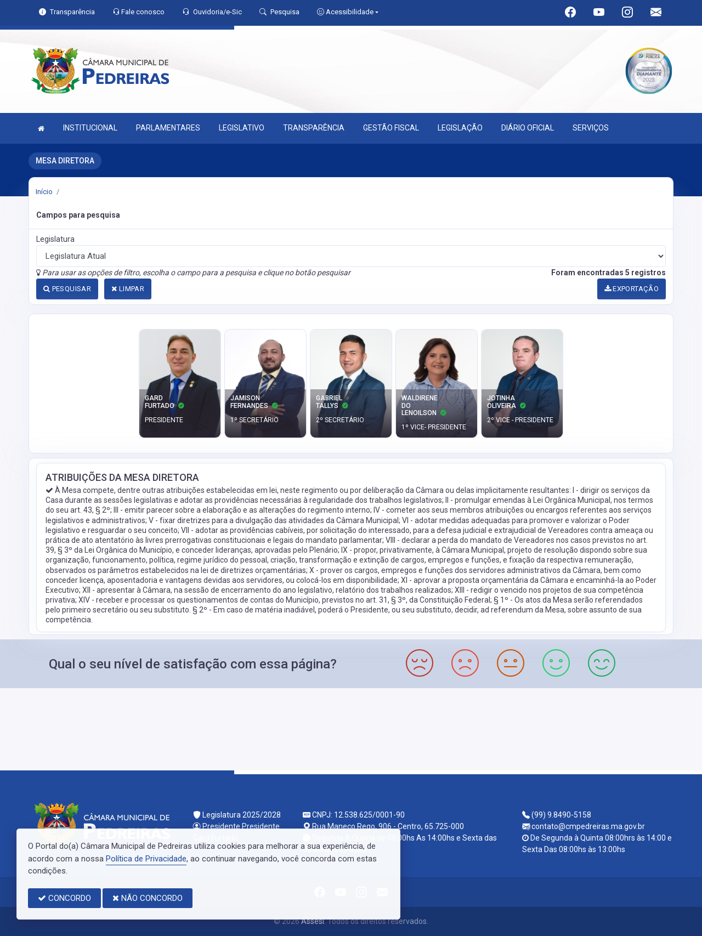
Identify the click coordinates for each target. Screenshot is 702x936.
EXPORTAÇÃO (631, 289)
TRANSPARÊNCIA (313, 127)
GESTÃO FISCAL (391, 127)
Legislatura (55, 239)
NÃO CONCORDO (147, 898)
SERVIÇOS (591, 127)
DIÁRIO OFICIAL (527, 127)
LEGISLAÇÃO (460, 127)
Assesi (312, 921)
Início (44, 192)
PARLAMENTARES (168, 127)
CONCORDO (64, 898)
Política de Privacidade (146, 859)
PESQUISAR (67, 289)
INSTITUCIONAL (90, 127)
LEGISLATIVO (241, 127)
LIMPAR (127, 289)
